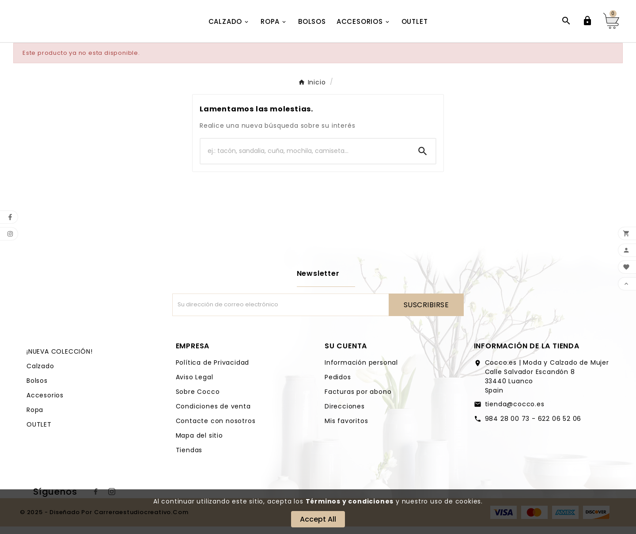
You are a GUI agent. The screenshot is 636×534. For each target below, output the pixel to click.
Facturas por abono (358, 399)
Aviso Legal (194, 384)
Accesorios (45, 402)
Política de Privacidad (213, 370)
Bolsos (37, 388)
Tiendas (189, 457)
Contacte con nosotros (216, 428)
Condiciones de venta (213, 413)
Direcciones (345, 413)
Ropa (34, 417)
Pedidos (338, 384)
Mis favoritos (346, 428)
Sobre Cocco (198, 399)
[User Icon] (587, 24)
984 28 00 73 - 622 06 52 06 (533, 426)
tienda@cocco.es (515, 411)
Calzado (40, 373)
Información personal (361, 370)
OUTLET (39, 431)
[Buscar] (305, 158)
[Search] (422, 158)
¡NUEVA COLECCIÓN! (59, 359)
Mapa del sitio (199, 443)
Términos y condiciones (350, 501)
